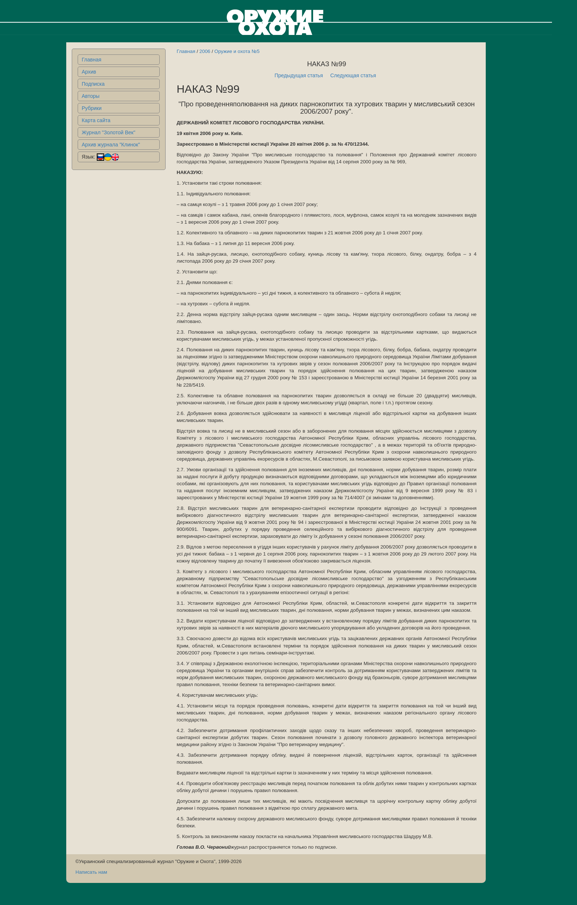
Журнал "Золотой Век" (108, 132)
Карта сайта (96, 120)
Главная (91, 60)
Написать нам (91, 872)
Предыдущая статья (299, 75)
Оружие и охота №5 (237, 51)
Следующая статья (353, 75)
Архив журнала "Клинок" (111, 145)
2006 (204, 51)
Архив (89, 72)
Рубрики (92, 108)
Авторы (90, 96)
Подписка (93, 84)
